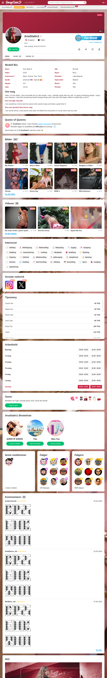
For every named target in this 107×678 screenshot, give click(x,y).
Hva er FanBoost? (95, 42)
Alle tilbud (41, 7)
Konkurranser (52, 7)
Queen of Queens (44, 124)
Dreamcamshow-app (68, 7)
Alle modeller (7, 7)
